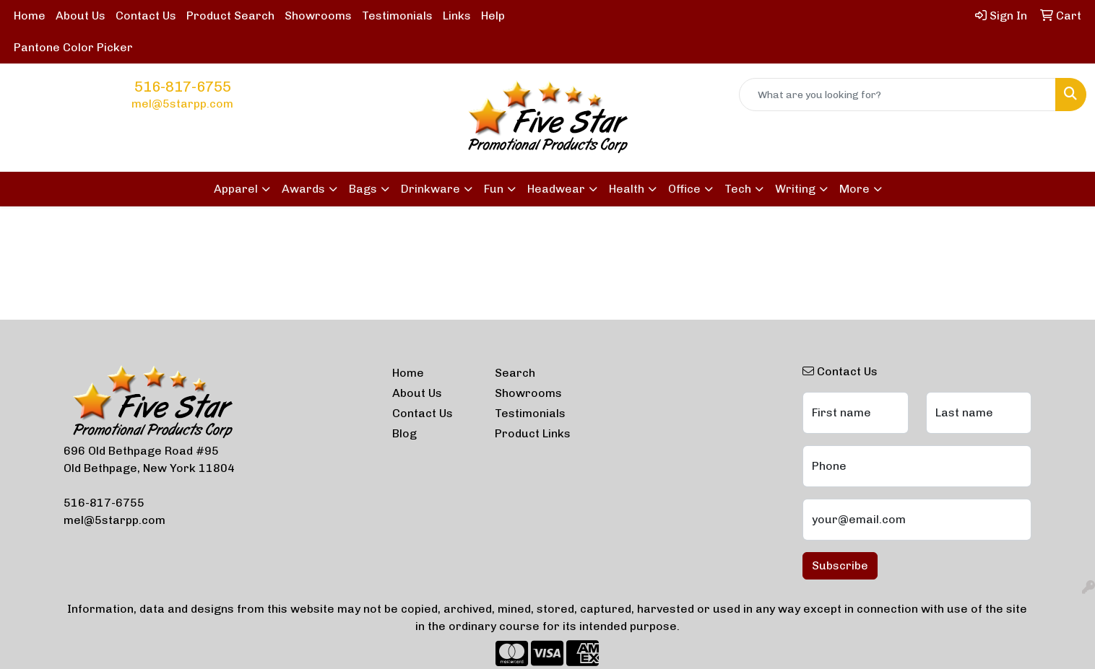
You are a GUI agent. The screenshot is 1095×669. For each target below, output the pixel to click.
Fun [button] (493, 189)
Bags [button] (363, 189)
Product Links (533, 433)
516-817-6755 (182, 86)
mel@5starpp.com (182, 103)
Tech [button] (737, 189)
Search (515, 373)
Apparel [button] (236, 189)
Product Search (230, 15)
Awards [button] (303, 189)
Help (493, 15)
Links (457, 15)
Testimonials (397, 15)
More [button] (854, 189)
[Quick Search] (897, 94)
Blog (404, 433)
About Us (80, 15)
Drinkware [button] (430, 189)
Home (30, 15)
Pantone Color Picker (73, 47)
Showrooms (318, 15)
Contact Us (146, 15)
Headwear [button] (556, 189)
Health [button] (626, 189)
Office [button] (684, 189)
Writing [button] (795, 189)
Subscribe (840, 565)
